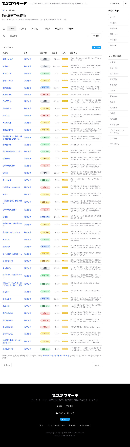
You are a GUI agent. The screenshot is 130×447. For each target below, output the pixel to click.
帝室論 (5, 173)
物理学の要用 (8, 81)
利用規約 (72, 425)
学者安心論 (7, 299)
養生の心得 (7, 180)
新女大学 (6, 247)
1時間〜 (71, 29)
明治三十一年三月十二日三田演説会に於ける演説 (12, 284)
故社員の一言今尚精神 (11, 187)
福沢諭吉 (27, 59)
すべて (11, 29)
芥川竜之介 (114, 125)
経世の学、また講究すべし (12, 276)
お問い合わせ (85, 425)
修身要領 (6, 159)
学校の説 (6, 306)
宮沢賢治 (113, 79)
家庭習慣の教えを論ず (11, 232)
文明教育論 (7, 108)
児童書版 (69, 406)
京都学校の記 (8, 334)
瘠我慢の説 (7, 95)
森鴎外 (112, 102)
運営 (41, 425)
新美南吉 (113, 96)
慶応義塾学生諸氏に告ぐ (12, 151)
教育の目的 (7, 73)
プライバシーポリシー (56, 425)
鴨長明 (112, 113)
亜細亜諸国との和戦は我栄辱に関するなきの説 (12, 137)
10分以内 (34, 29)
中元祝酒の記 (8, 327)
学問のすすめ (8, 59)
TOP (3, 10)
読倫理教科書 (8, 261)
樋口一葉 (113, 68)
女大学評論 (7, 268)
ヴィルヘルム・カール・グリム (118, 131)
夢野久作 (113, 85)
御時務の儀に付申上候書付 (12, 224)
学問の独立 (7, 88)
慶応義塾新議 (8, 313)
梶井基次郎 (114, 74)
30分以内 (46, 29)
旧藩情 (5, 217)
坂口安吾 (113, 138)
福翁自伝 (6, 66)
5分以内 (22, 29)
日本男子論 (7, 101)
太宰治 (112, 62)
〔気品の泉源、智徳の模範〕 (12, 202)
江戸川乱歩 (114, 144)
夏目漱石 (113, 108)
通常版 (59, 406)
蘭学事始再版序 (9, 166)
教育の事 (6, 239)
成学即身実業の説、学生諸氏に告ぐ (12, 341)
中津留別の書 (8, 130)
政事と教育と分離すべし (12, 254)
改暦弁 (5, 194)
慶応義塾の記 (8, 320)
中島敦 (112, 91)
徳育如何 (6, 292)
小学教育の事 (8, 349)
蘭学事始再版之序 (10, 210)
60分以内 (59, 29)
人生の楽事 (7, 123)
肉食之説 (6, 116)
